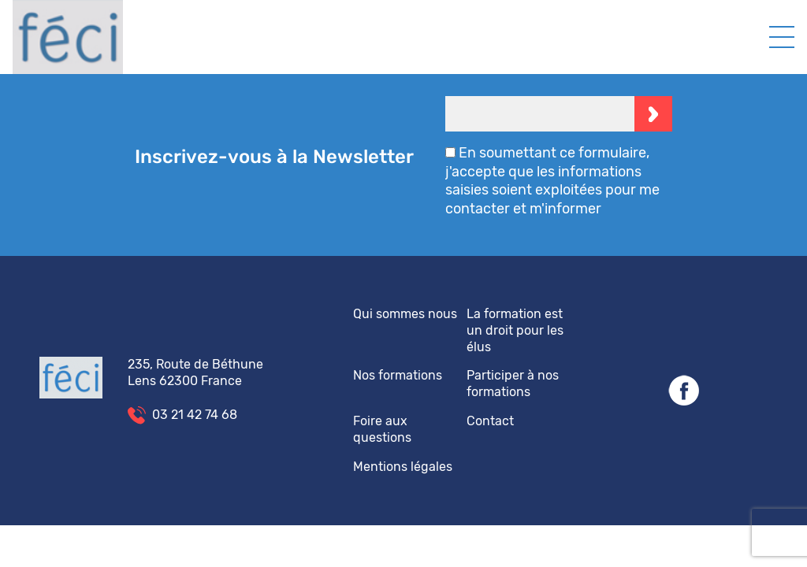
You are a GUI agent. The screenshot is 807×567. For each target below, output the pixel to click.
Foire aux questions (382, 429)
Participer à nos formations (513, 383)
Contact (490, 420)
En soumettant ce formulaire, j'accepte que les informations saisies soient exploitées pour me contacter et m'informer (552, 180)
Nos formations (397, 375)
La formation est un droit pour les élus (515, 330)
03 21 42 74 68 (194, 414)
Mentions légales (402, 466)
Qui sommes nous (405, 313)
